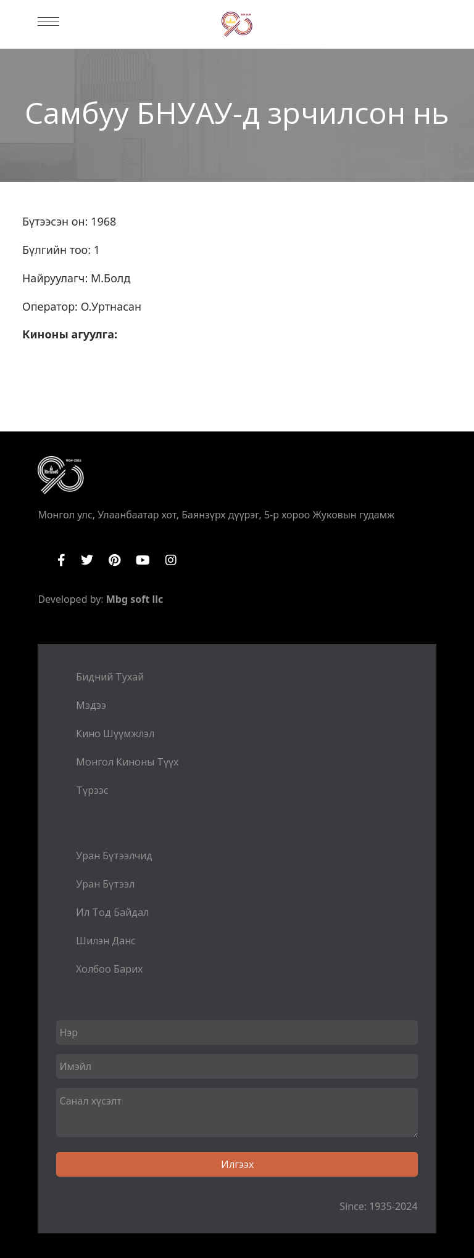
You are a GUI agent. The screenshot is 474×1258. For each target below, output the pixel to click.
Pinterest (114, 560)
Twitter (87, 560)
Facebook (61, 560)
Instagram (171, 560)
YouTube (143, 560)
